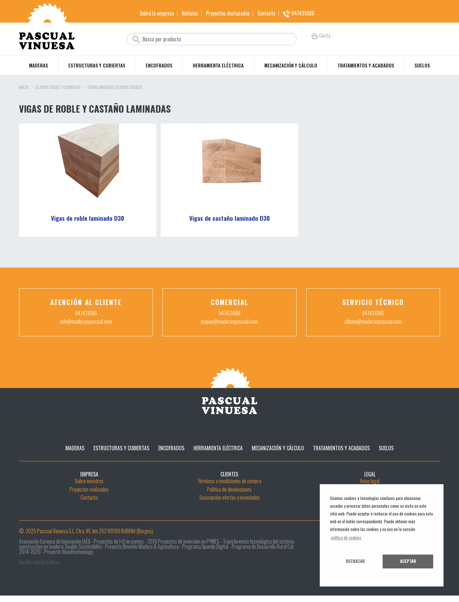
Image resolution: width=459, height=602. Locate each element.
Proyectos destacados (228, 13)
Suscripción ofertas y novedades (229, 497)
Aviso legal (370, 481)
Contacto (89, 497)
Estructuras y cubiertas (96, 65)
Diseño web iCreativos (39, 562)
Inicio (24, 88)
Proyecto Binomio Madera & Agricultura (142, 546)
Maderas (38, 65)
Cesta (320, 35)
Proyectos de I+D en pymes (119, 541)
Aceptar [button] (408, 561)
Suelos (422, 65)
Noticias (190, 13)
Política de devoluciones (229, 489)
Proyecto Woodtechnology (68, 552)
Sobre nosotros (89, 481)
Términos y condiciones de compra (229, 481)
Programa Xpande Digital (205, 546)
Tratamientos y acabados (365, 65)
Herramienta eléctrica (218, 65)
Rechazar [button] (355, 561)
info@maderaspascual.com (86, 321)
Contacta (266, 13)
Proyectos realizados (89, 489)
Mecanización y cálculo (290, 65)
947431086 (298, 13)
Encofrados (159, 65)
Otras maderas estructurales (115, 88)
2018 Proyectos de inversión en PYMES (183, 541)
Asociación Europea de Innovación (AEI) (54, 541)
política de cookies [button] (346, 538)
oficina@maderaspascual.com (373, 321)
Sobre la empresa (157, 13)
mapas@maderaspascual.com (229, 321)
